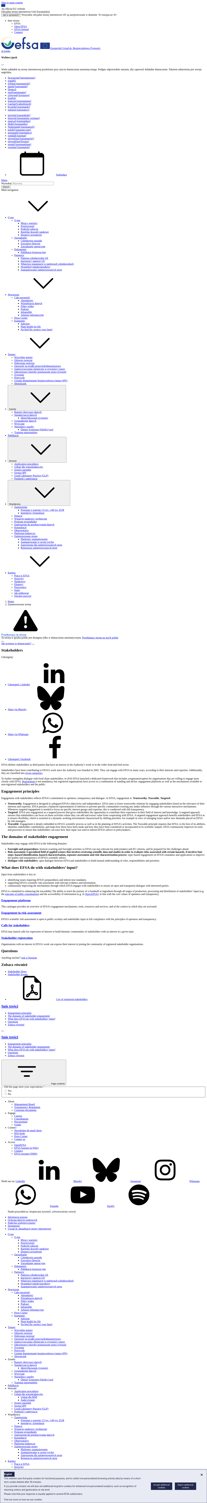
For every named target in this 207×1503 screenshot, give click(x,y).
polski (19, 129)
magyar (19, 121)
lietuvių (24, 118)
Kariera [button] (36, 572)
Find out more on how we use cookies (23, 1499)
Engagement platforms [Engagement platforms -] (16, 900)
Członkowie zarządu (31, 240)
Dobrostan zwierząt (24, 363)
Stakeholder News (17, 971)
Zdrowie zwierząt (23, 360)
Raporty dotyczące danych (28, 412)
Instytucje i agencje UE (33, 261)
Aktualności (27, 300)
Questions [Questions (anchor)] (13, 1021)
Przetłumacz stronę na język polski (100, 637)
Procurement (20, 1121)
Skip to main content (12, 2)
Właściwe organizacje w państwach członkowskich (47, 264)
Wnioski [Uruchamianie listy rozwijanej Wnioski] (37, 449)
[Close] (2, 64)
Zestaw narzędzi (22, 469)
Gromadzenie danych (25, 420)
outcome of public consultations (21, 894)
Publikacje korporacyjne (33, 252)
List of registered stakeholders (47, 999)
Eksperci (18, 584)
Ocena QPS (20, 472)
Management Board (24, 1104)
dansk (18, 86)
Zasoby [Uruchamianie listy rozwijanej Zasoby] (37, 398)
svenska (19, 147)
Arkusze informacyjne (32, 315)
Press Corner (20, 318)
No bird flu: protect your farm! (37, 329)
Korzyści (19, 578)
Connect (18, 32)
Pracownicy (20, 587)
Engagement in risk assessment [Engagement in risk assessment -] (21, 913)
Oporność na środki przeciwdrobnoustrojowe (37, 366)
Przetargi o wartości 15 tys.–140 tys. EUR (42, 510)
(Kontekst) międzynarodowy (35, 266)
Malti (18, 124)
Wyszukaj (6, 183)
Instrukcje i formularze (32, 513)
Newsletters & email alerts (28, 1130)
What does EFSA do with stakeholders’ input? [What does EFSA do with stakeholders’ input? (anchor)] (31, 1018)
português (20, 132)
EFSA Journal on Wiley (26, 1148)
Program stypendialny (25, 521)
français (19, 101)
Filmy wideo (27, 306)
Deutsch (12, 89)
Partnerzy (19, 255)
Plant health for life (31, 326)
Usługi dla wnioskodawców (28, 467)
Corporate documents (25, 1110)
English (12, 98)
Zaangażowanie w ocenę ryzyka (37, 542)
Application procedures (26, 464)
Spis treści (9, 1006)
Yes (9, 1090)
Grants (17, 1124)
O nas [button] (35, 217)
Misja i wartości (29, 223)
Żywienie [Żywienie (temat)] (19, 374)
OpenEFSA (20, 1145)
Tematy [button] (36, 354)
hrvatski (19, 107)
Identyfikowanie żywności (34, 418)
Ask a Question (29, 957)
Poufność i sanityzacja (25, 478)
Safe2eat (25, 323)
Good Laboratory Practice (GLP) (31, 475)
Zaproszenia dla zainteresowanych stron (41, 545)
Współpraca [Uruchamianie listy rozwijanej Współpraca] (39, 493)
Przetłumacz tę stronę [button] (13, 634)
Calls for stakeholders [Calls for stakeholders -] (15, 925)
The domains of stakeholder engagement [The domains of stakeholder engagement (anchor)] (29, 1016)
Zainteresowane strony (26, 536)
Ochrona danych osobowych (22, 1220)
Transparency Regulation (27, 1107)
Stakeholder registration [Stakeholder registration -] (17, 938)
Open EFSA (20, 26)
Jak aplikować (21, 593)
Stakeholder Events (18, 974)
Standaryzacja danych (25, 415)
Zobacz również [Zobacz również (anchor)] (16, 1024)
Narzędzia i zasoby (24, 426)
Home (11, 601)
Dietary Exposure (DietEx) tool (37, 429)
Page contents (34, 1072)
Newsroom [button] (38, 294)
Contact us (19, 1139)
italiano (18, 109)
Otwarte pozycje (22, 596)
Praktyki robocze (29, 229)
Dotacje (18, 515)
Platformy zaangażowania (34, 539)
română (17, 135)
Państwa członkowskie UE (34, 258)
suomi (19, 144)
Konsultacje (20, 527)
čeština (19, 83)
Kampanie (19, 320)
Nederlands (21, 127)
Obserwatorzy (21, 530)
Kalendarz (37, 174)
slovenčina (21, 138)
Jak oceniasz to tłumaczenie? (16, 643)
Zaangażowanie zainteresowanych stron (41, 269)
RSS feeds (19, 1133)
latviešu (19, 115)
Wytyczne (19, 423)
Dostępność (14, 1225)
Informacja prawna (17, 1217)
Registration (28, 781)
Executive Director (30, 243)
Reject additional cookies (185, 1486)
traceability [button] (46, 891)
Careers (18, 1116)
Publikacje (13, 435)
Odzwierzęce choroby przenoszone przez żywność (40, 371)
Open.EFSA (91, 894)
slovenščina (18, 141)
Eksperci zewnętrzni (31, 234)
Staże (17, 590)
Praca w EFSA (21, 575)
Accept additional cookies (161, 1486)
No (9, 1094)
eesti (17, 92)
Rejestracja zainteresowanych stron (39, 547)
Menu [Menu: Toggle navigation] (4, 180)
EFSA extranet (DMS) (25, 1153)
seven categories (33, 773)
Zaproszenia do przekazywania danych (34, 524)
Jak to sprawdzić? (11, 15)
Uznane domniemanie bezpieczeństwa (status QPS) (40, 380)
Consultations (21, 1118)
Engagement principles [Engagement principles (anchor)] (20, 1013)
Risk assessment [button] (17, 852)
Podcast (25, 309)
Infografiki (26, 312)
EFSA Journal (21, 29)
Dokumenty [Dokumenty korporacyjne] (20, 249)
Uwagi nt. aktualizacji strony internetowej (29, 1228)
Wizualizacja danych (31, 303)
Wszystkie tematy (23, 357)
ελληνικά (19, 95)
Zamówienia (20, 507)
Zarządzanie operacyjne (33, 246)
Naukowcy (19, 581)
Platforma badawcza (24, 533)
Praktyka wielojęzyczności (21, 1223)
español (12, 80)
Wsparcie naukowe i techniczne (30, 518)
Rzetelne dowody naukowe (35, 232)
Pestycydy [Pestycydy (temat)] (19, 377)
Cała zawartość (22, 297)
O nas (17, 220)
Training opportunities (25, 432)
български (21, 77)
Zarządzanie (20, 237)
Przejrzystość (27, 226)
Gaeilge (19, 104)
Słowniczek (20, 383)
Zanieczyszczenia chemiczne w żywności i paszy (39, 369)
